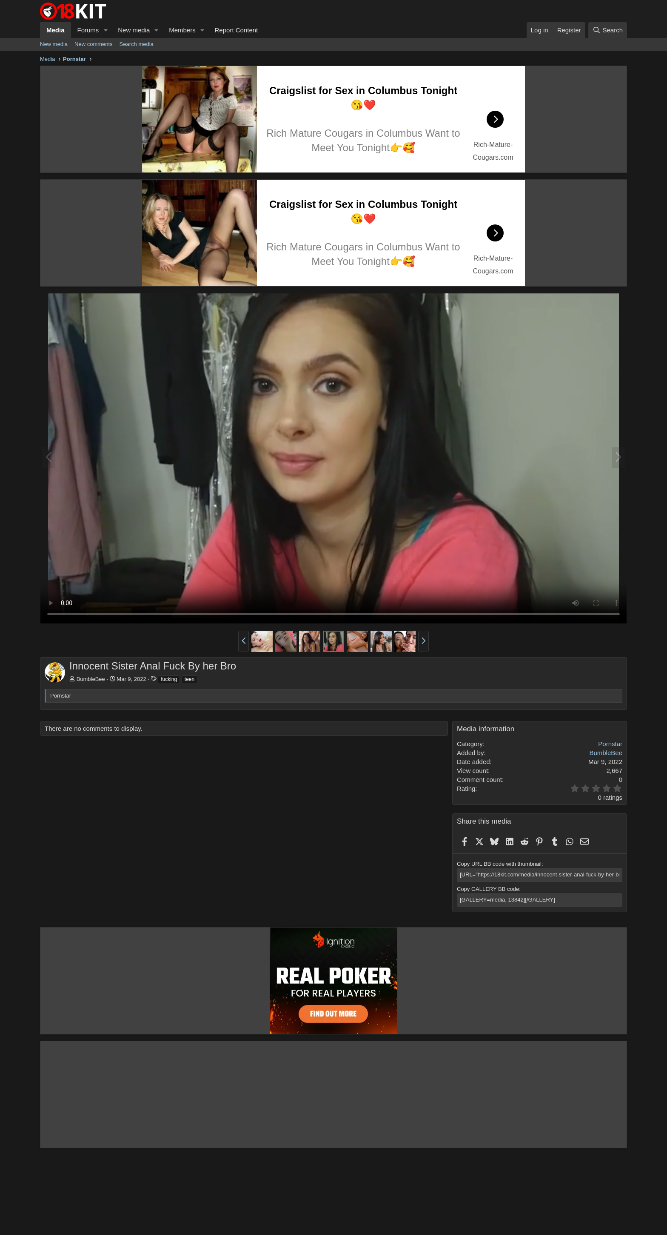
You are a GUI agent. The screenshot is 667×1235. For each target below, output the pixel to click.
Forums (88, 30)
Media (55, 30)
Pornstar (610, 743)
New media (134, 30)
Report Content (236, 30)
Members (182, 30)
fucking (169, 679)
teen (189, 679)
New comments (93, 44)
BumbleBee (91, 679)
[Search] (607, 30)
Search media (137, 44)
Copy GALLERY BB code (488, 889)
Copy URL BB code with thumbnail (499, 864)
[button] (105, 30)
